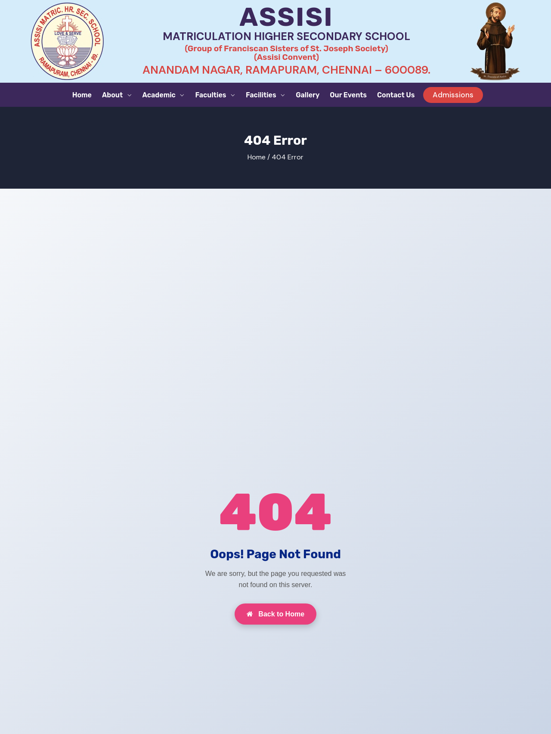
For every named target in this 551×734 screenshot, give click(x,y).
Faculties (211, 95)
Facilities (262, 95)
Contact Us (396, 95)
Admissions (453, 95)
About (113, 95)
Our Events (348, 95)
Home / (259, 157)
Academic (159, 95)
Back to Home (275, 614)
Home (82, 95)
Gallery (307, 95)
